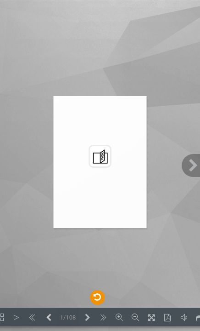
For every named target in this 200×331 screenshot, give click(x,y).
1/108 (68, 317)
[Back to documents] (97, 296)
